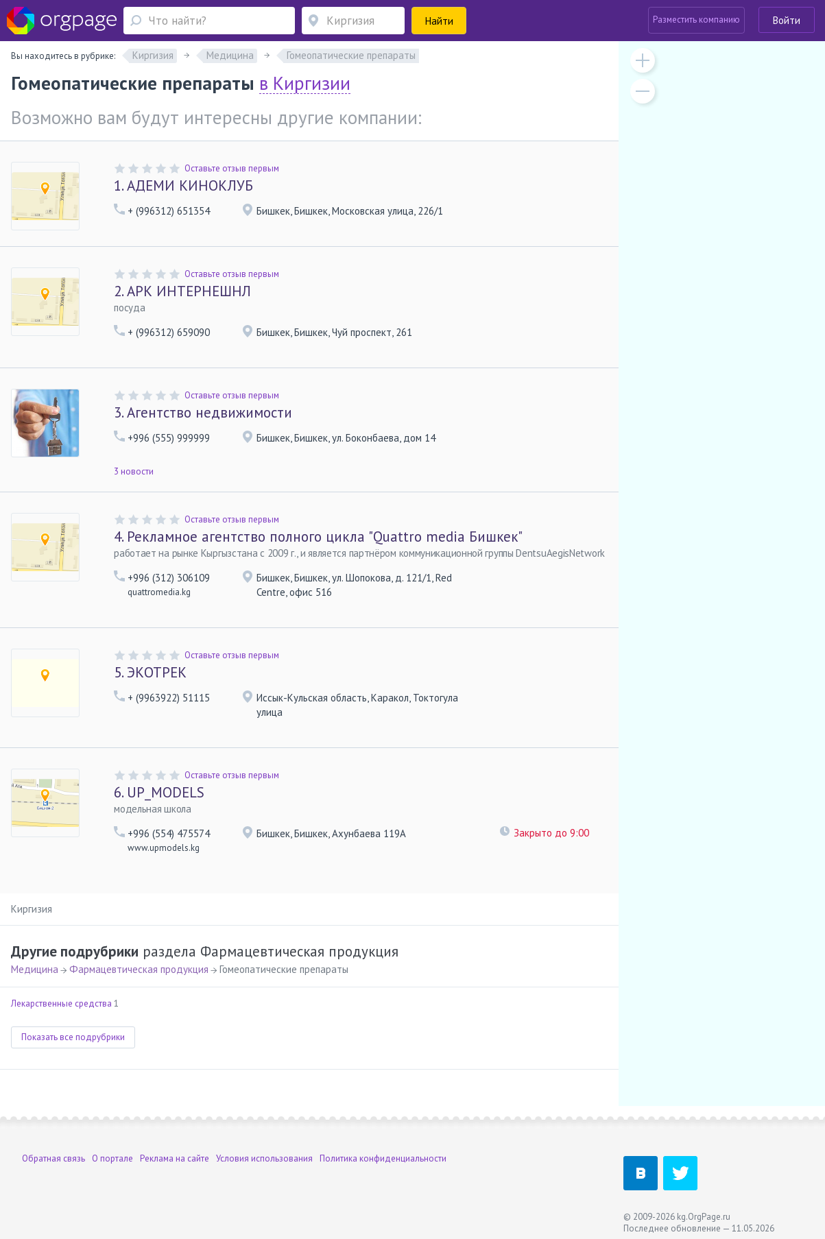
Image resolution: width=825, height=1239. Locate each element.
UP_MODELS (159, 792)
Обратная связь (53, 1158)
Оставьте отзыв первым (231, 168)
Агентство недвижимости (203, 412)
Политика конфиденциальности (383, 1158)
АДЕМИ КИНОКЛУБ (183, 185)
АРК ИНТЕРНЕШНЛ (182, 291)
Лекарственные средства (61, 1003)
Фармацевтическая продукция (138, 969)
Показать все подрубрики (73, 1037)
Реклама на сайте (174, 1158)
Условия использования (264, 1158)
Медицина (34, 969)
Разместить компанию (696, 19)
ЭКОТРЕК (150, 672)
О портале (112, 1158)
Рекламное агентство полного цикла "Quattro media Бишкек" (318, 536)
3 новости (134, 471)
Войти (786, 20)
